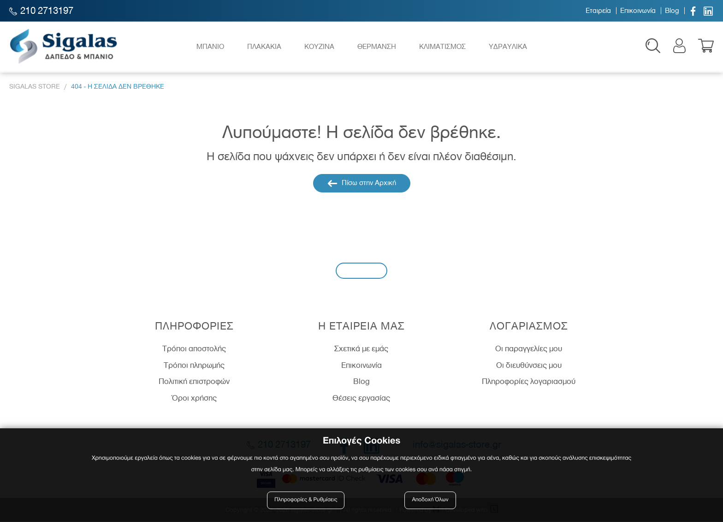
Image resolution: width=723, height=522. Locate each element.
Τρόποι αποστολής (194, 349)
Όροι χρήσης (194, 398)
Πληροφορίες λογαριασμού (528, 382)
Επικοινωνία (638, 10)
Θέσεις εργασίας (361, 398)
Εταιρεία (598, 10)
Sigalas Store (34, 87)
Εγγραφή (361, 270)
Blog (672, 10)
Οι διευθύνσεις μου (529, 365)
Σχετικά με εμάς (361, 349)
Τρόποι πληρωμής (194, 365)
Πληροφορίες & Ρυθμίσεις (306, 500)
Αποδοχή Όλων (430, 500)
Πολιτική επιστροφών (194, 382)
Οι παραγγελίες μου (528, 349)
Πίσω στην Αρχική (361, 184)
